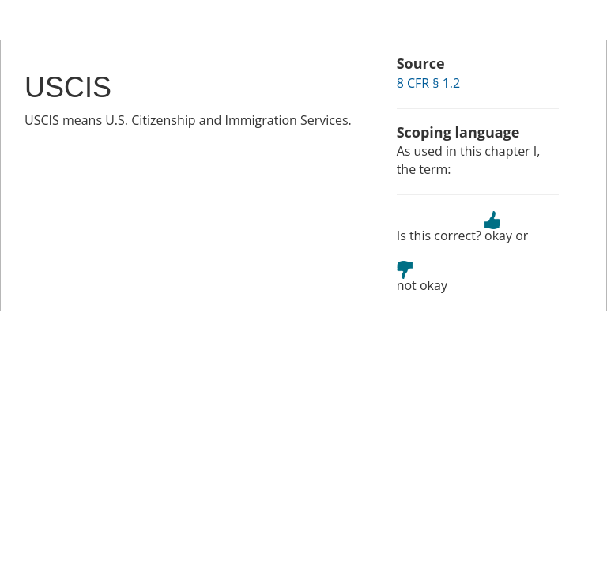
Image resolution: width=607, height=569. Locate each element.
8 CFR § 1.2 (429, 83)
